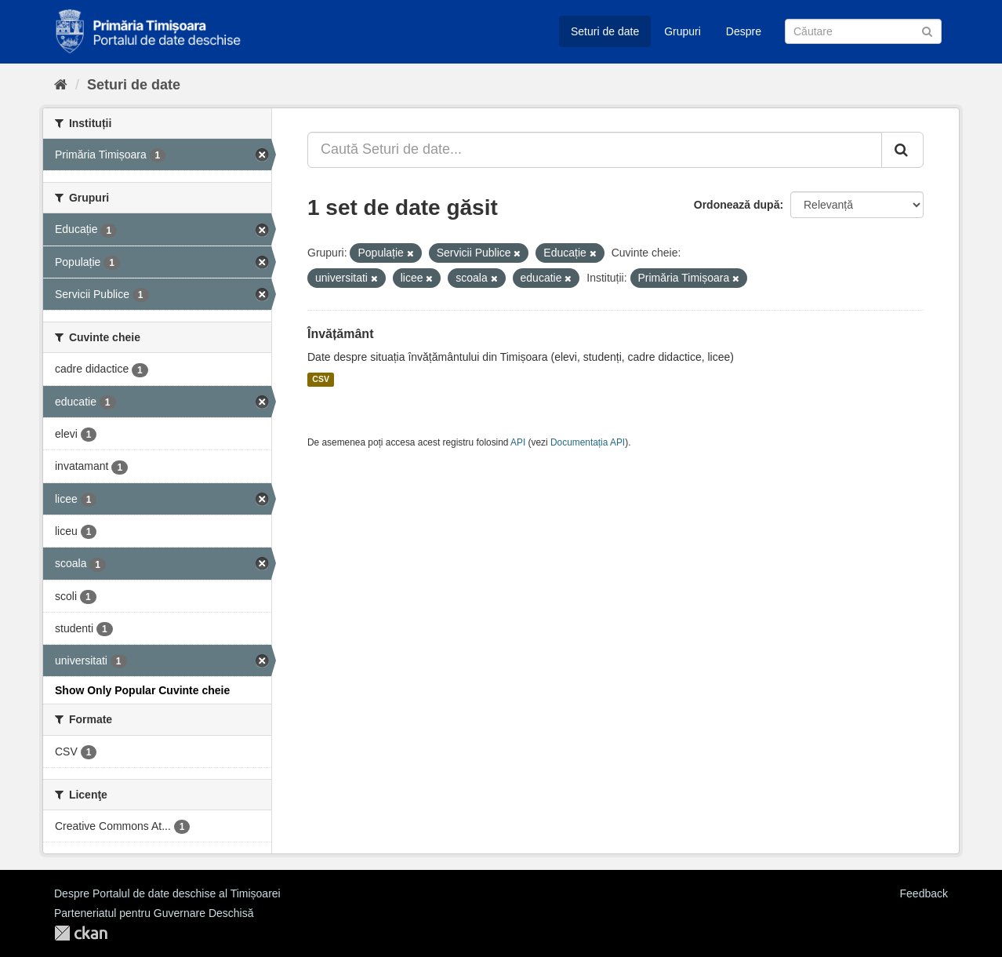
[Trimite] (927, 30)
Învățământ (340, 333)
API (517, 442)
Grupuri (682, 31)
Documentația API (587, 442)
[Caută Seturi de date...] (594, 150)
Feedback (924, 893)
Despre (743, 31)
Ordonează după (737, 204)
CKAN (80, 933)
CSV (320, 379)
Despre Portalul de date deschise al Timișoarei (167, 893)
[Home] (60, 85)
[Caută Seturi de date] (863, 31)
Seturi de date (605, 31)
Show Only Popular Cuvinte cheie (142, 690)
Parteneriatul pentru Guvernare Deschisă (153, 913)
